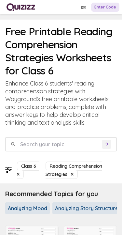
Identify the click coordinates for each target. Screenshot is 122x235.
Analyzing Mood (27, 208)
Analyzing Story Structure (86, 208)
